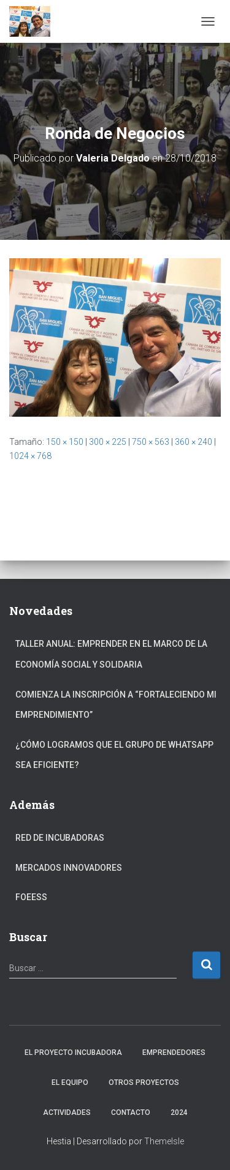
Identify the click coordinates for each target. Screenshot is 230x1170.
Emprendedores (173, 1052)
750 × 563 (150, 442)
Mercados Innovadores (68, 868)
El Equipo (70, 1082)
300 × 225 (107, 442)
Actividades (67, 1112)
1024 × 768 (30, 456)
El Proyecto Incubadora (73, 1052)
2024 (179, 1112)
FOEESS (31, 897)
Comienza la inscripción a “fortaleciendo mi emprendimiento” (116, 705)
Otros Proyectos (144, 1082)
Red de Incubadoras (59, 838)
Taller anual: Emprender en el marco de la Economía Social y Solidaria (111, 654)
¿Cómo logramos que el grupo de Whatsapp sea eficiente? (114, 755)
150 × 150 (64, 442)
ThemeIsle (164, 1141)
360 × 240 (193, 442)
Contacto (130, 1112)
